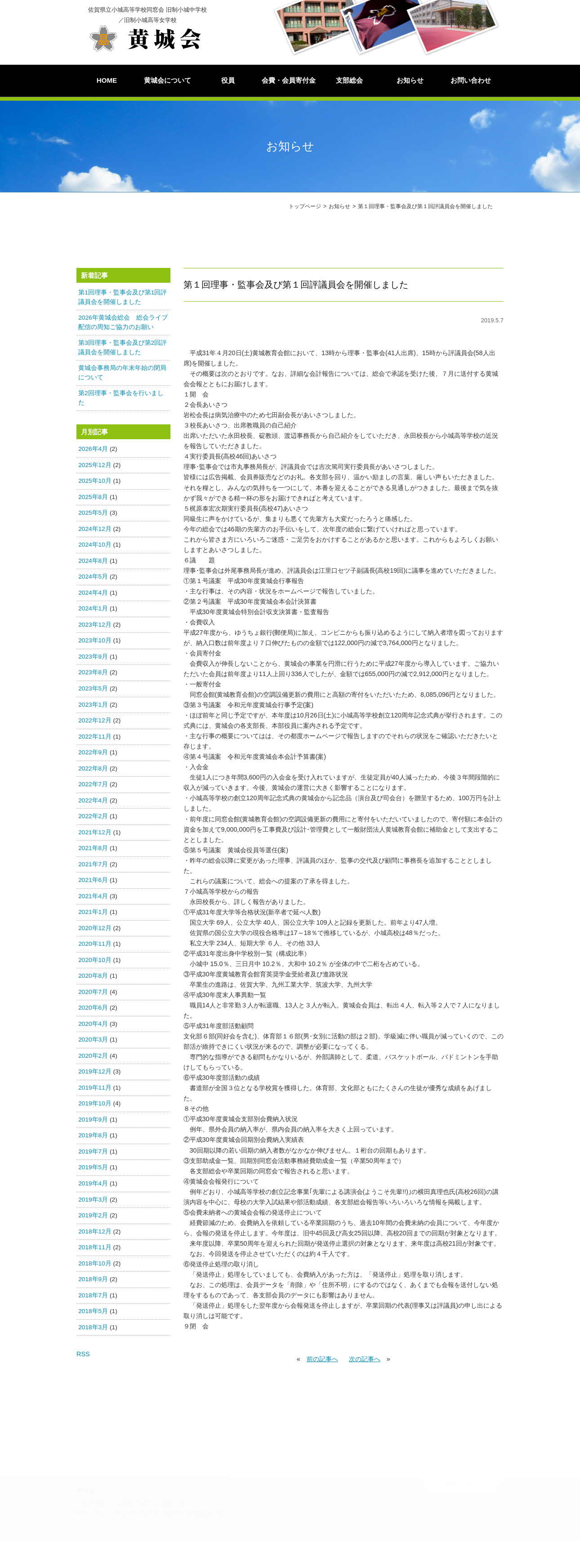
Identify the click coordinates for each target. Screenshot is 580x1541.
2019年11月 (95, 1088)
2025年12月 (95, 465)
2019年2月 (93, 1215)
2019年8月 (93, 1135)
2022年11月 (95, 736)
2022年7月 (93, 784)
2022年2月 (93, 816)
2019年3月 (93, 1199)
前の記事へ (322, 1359)
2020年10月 (95, 960)
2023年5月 (93, 689)
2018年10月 (95, 1263)
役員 (228, 80)
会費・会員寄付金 (289, 80)
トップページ (305, 206)
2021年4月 (93, 896)
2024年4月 (93, 593)
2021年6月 (93, 880)
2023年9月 (93, 657)
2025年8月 (93, 497)
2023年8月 (93, 672)
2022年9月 (93, 752)
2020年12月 (95, 928)
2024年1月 (93, 609)
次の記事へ (364, 1359)
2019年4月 (93, 1183)
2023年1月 (93, 704)
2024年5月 (93, 577)
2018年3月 (93, 1327)
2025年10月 (95, 481)
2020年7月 (93, 992)
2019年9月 (93, 1120)
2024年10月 (95, 545)
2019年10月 (95, 1103)
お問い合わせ (471, 80)
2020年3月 (93, 1040)
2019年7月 (93, 1152)
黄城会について (167, 80)
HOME (107, 80)
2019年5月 (93, 1167)
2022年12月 (95, 720)
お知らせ (410, 80)
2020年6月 (93, 1008)
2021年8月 (93, 848)
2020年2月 (93, 1056)
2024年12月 (95, 529)
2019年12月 (95, 1072)
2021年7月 (93, 864)
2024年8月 (93, 561)
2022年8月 (93, 768)
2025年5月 (93, 513)
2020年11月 (95, 944)
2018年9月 (93, 1279)
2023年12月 (95, 625)
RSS (83, 1354)
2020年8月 (93, 976)
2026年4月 (93, 449)
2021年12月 (95, 832)
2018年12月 (95, 1231)
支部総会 (349, 80)
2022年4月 (93, 800)
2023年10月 (95, 640)
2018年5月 (93, 1311)
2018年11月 (95, 1247)
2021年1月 (93, 912)
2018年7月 (93, 1295)
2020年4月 (93, 1024)
